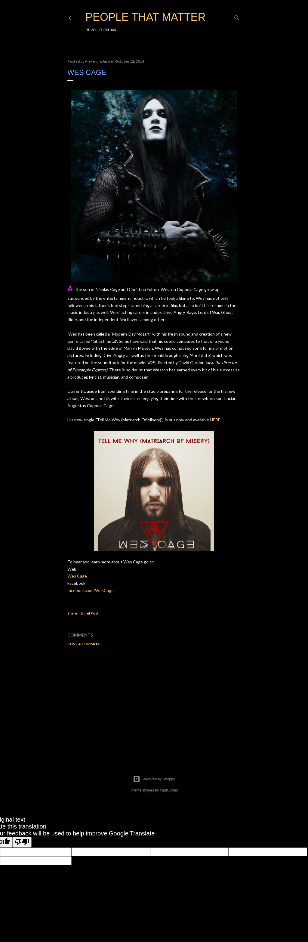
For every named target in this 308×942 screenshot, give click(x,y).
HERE (215, 419)
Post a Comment (84, 644)
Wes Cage (77, 575)
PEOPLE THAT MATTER (145, 17)
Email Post (90, 613)
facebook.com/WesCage (90, 590)
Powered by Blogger (154, 779)
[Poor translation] (22, 842)
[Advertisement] (154, 703)
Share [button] (72, 613)
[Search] (237, 17)
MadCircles (169, 790)
